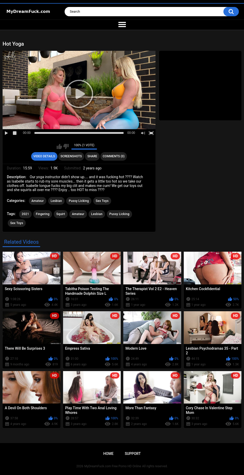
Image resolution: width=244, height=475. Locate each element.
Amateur (37, 201)
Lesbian (56, 201)
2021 (25, 214)
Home (108, 454)
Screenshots (71, 156)
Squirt (60, 214)
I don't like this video (66, 146)
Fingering (42, 214)
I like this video (59, 146)
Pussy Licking (79, 201)
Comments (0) (114, 156)
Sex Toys (102, 201)
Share (92, 156)
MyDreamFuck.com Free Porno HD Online (112, 466)
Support (133, 454)
